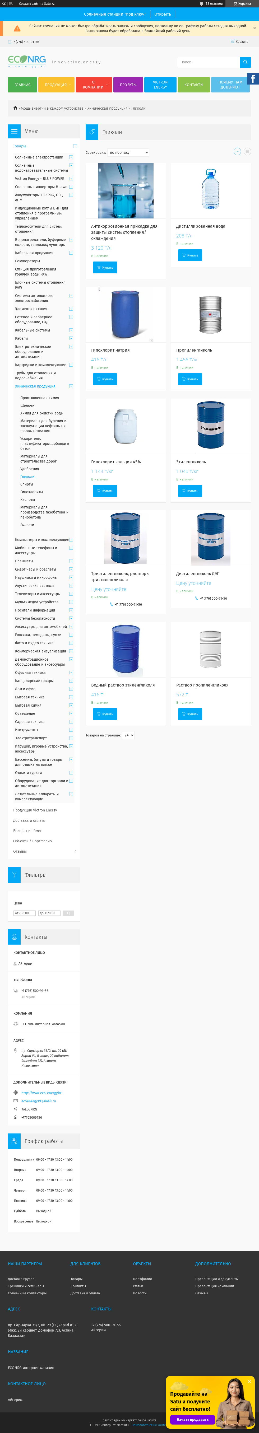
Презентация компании (214, 1286)
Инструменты (26, 730)
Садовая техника (30, 722)
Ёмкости (27, 525)
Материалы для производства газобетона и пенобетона (44, 512)
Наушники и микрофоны (36, 577)
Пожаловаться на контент (150, 1425)
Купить (107, 267)
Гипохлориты (31, 492)
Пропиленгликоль (194, 350)
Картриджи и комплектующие (40, 365)
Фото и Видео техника (34, 643)
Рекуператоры (27, 261)
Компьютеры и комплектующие (42, 540)
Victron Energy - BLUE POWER (39, 178)
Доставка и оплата (29, 820)
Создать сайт (28, 4)
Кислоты (27, 499)
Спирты (26, 484)
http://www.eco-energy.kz (41, 1093)
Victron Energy (160, 85)
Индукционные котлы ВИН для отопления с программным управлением (41, 213)
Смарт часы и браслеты (35, 569)
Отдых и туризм (28, 773)
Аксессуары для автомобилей (41, 626)
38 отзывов (214, 4)
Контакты (193, 85)
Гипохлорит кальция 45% (116, 461)
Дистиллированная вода (200, 226)
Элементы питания (31, 309)
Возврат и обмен (27, 831)
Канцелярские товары (34, 681)
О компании (93, 85)
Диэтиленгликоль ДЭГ (197, 573)
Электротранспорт (31, 738)
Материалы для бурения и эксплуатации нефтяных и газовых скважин (43, 426)
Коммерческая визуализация (40, 651)
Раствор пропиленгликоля (202, 685)
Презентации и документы (217, 1279)
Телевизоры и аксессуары (38, 594)
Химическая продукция (107, 108)
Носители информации (35, 610)
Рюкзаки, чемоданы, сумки (38, 635)
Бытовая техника (30, 697)
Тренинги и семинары (26, 1286)
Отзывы (20, 851)
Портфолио (142, 1279)
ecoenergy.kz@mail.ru (38, 1101)
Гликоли (27, 476)
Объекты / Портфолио (32, 841)
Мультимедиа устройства (37, 602)
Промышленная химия (39, 398)
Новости (140, 1293)
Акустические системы (34, 586)
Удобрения (29, 469)
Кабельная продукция (34, 253)
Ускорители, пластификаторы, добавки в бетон (44, 443)
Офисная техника (30, 672)
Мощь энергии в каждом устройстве (52, 108)
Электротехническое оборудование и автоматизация (33, 351)
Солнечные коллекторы (27, 1293)
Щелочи (27, 405)
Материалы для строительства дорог (38, 459)
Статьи (138, 1286)
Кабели (21, 338)
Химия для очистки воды (41, 413)
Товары (19, 146)
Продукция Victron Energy (35, 810)
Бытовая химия (28, 705)
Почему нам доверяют (230, 85)
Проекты (128, 85)
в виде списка (247, 152)
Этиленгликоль (191, 461)
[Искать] (245, 62)
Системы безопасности (35, 618)
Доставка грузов (21, 1279)
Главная (22, 85)
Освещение (25, 713)
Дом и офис (25, 689)
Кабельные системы (32, 330)
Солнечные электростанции (39, 157)
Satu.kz (151, 1420)
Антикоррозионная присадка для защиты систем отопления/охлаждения (124, 232)
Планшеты (24, 561)
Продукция (56, 85)
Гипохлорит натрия (110, 350)
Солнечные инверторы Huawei (41, 187)
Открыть (162, 14)
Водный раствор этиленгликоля (123, 685)
